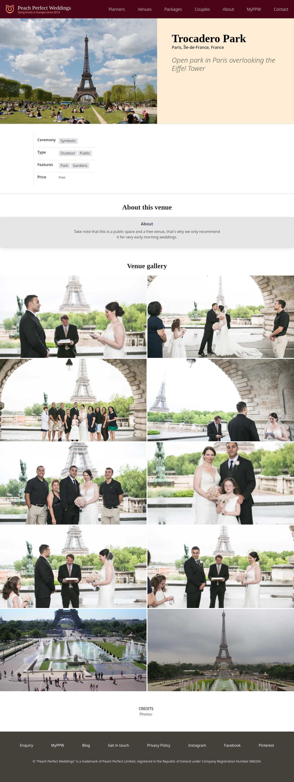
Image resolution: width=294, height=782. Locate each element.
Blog (86, 745)
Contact (281, 9)
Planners (117, 9)
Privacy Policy (158, 745)
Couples (202, 9)
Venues (145, 9)
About (228, 9)
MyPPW (254, 9)
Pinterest (266, 745)
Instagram (197, 745)
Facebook (232, 745)
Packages (173, 9)
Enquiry (26, 745)
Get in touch (118, 745)
